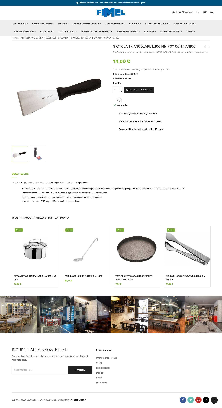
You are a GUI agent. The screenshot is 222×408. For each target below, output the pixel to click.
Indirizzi (99, 373)
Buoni (99, 378)
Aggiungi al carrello (138, 90)
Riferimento (118, 74)
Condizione (118, 79)
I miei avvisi (101, 383)
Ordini (99, 363)
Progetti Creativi (78, 400)
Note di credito (103, 368)
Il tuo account (104, 350)
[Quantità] (116, 90)
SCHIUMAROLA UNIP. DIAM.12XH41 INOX (84, 276)
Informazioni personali (106, 358)
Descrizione (20, 174)
